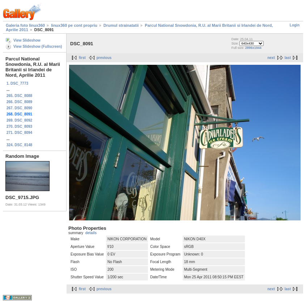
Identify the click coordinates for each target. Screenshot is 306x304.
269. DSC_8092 (19, 120)
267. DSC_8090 (19, 108)
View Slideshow (27, 40)
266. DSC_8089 (19, 102)
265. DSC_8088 (19, 96)
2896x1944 (253, 48)
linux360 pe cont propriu (74, 25)
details (91, 233)
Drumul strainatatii (121, 25)
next (271, 58)
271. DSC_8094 (19, 133)
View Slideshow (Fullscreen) (37, 46)
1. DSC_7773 (17, 83)
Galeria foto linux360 (25, 25)
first (82, 58)
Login (294, 25)
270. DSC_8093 (19, 126)
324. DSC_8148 (19, 145)
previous (104, 58)
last (288, 58)
